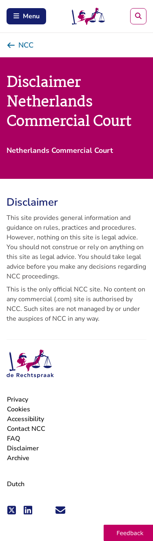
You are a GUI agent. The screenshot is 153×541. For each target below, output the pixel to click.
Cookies (19, 409)
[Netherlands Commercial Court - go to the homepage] (30, 364)
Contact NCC (26, 428)
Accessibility (25, 419)
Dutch (15, 484)
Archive (18, 458)
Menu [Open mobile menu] (26, 16)
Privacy (18, 399)
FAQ (13, 438)
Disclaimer (23, 448)
